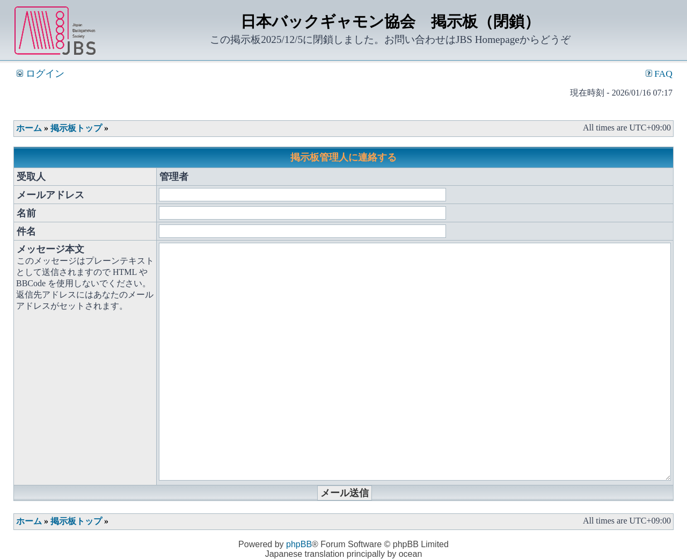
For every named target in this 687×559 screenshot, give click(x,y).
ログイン (40, 73)
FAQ (659, 73)
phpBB (299, 544)
